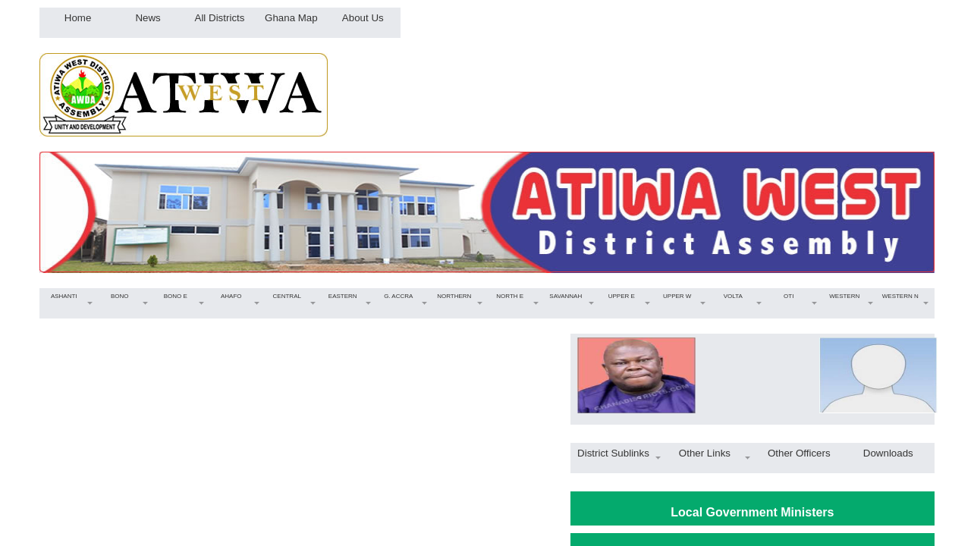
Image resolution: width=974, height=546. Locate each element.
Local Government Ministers (752, 512)
